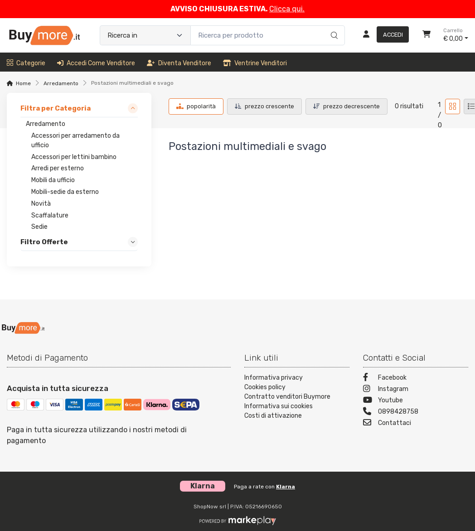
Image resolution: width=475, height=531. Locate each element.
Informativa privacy (273, 377)
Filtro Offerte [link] (44, 242)
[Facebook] (415, 378)
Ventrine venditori (255, 63)
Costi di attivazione (273, 416)
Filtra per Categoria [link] (55, 109)
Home (23, 83)
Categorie (26, 63)
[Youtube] (415, 401)
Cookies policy (265, 387)
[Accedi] (382, 35)
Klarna (285, 486)
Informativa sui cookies (278, 406)
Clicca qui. (287, 9)
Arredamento (61, 83)
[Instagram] (415, 390)
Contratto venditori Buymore (287, 397)
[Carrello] (426, 35)
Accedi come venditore (96, 63)
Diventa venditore (179, 63)
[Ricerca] (333, 25)
